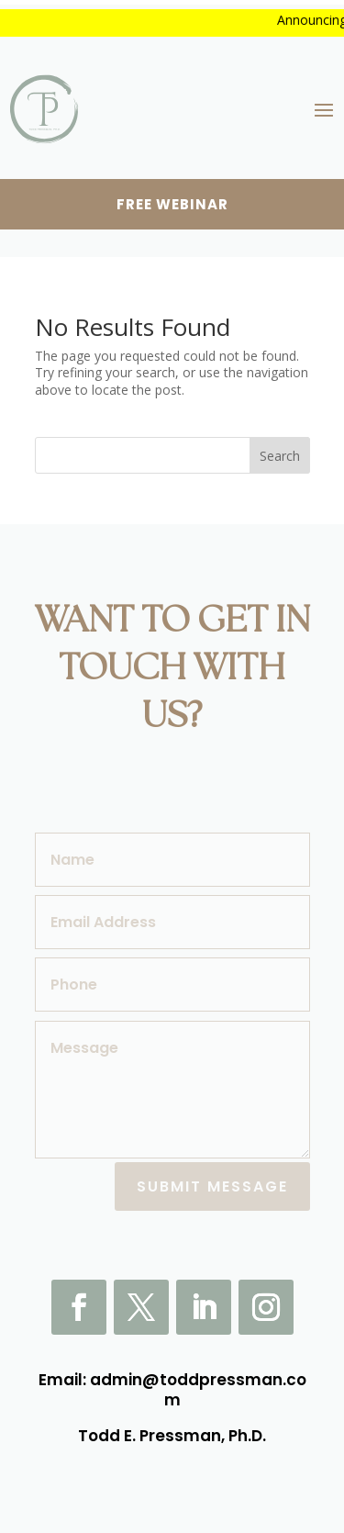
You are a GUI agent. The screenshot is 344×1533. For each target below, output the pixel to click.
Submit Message (212, 1186)
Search (280, 455)
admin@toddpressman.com (198, 1390)
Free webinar (172, 204)
